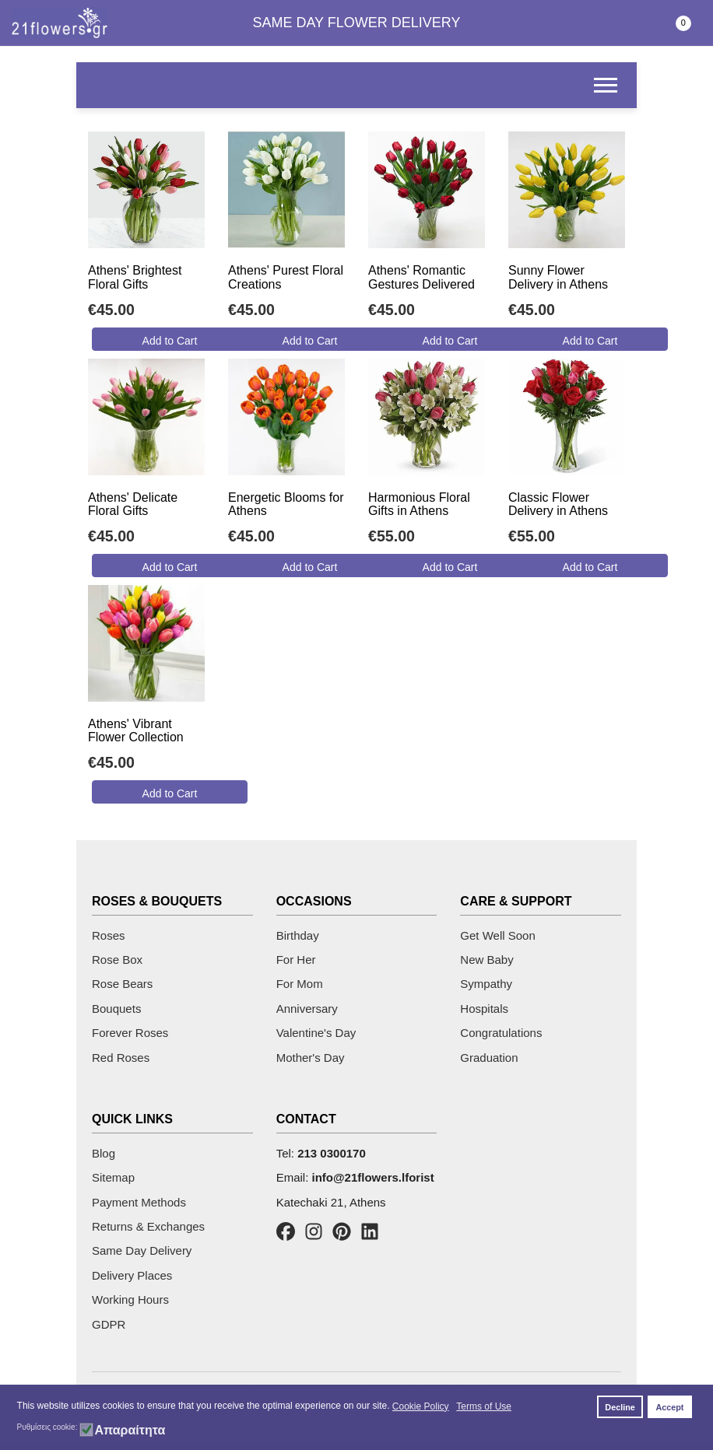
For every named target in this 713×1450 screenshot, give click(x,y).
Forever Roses (130, 1032)
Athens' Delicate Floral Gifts (132, 504)
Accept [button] (669, 1407)
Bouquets (116, 1008)
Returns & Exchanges (148, 1226)
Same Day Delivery (141, 1250)
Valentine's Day (316, 1032)
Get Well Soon (497, 935)
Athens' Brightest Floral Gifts (134, 277)
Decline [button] (619, 1407)
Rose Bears (122, 983)
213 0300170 (331, 1153)
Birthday (297, 935)
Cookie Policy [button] (420, 1406)
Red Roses (120, 1057)
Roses (108, 935)
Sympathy (486, 983)
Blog (103, 1153)
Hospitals (484, 1008)
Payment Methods (139, 1202)
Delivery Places (132, 1275)
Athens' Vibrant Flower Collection (136, 730)
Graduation (489, 1057)
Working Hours (130, 1299)
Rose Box (117, 959)
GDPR (108, 1324)
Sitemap (113, 1177)
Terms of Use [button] (483, 1406)
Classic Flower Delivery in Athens (558, 504)
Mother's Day (310, 1057)
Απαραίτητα (129, 1430)
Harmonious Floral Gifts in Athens (419, 504)
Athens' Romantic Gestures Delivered (421, 277)
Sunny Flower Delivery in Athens (558, 277)
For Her (296, 959)
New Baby (486, 959)
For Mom (299, 983)
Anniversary (307, 1008)
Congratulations (501, 1032)
